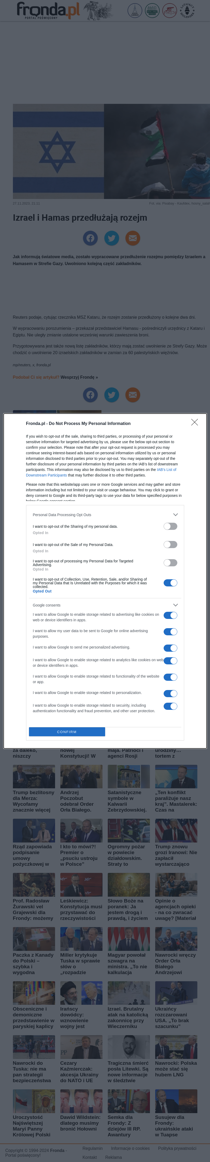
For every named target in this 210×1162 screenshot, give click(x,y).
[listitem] (105, 514)
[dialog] (105, 581)
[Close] (196, 424)
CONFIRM (67, 732)
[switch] (170, 526)
